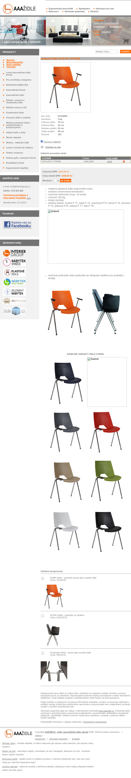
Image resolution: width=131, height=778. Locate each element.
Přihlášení (99, 26)
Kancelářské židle (15, 95)
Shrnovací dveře (10, 759)
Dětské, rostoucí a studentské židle (15, 101)
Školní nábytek (13, 137)
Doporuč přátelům (52, 142)
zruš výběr (112, 158)
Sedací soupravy (14, 153)
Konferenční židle (15, 112)
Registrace (115, 26)
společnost (40, 739)
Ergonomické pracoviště (61, 8)
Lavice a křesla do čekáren (19, 147)
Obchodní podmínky (75, 11)
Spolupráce (84, 8)
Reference (54, 11)
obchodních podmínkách (95, 722)
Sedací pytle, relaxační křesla (21, 158)
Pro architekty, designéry (18, 80)
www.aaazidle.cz (106, 711)
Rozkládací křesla (15, 163)
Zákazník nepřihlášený (106, 23)
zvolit (109, 161)
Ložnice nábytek (10, 766)
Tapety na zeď (8, 751)
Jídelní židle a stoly (16, 132)
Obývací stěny (9, 743)
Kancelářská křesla (15, 90)
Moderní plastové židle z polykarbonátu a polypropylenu (18, 125)
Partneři (94, 11)
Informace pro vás (105, 8)
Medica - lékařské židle (17, 142)
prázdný (106, 31)
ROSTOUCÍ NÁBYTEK (17, 85)
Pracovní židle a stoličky (18, 117)
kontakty (76, 739)
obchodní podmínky (58, 739)
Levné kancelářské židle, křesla (18, 73)
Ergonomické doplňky (17, 168)
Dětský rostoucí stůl (16, 107)
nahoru (38, 735)
